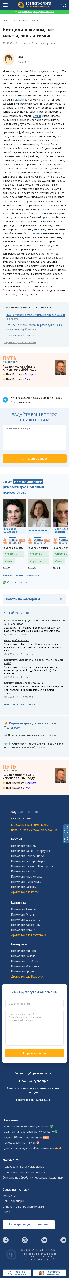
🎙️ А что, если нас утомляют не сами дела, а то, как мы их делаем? (34, 745)
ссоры (28, 221)
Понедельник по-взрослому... (27, 735)
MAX (27, 379)
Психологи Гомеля (23, 956)
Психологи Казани (23, 871)
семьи (37, 115)
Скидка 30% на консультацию (22, 1137)
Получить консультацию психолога (34, 11)
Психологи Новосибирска (28, 856)
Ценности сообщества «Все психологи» (28, 1148)
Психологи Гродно (23, 971)
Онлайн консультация (33, 1081)
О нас (6, 1212)
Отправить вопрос (34, 1053)
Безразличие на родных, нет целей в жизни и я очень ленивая (34, 622)
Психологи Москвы (23, 846)
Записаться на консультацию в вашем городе (33, 1090)
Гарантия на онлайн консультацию (26, 1126)
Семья (8, 561)
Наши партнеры (13, 1201)
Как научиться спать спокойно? (24, 682)
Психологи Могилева (25, 966)
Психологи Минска (23, 951)
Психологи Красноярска (26, 876)
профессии (48, 217)
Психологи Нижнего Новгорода (32, 866)
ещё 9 (6, 567)
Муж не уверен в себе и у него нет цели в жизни (35, 314)
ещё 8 (56, 567)
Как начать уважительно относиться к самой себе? (33, 661)
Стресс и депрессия (43, 43)
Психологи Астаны (23, 914)
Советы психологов (27, 20)
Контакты (9, 1195)
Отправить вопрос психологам (23, 1206)
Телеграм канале (21, 402)
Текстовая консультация (33, 1100)
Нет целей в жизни (16, 640)
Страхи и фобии (35, 562)
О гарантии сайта (18, 582)
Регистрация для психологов (28, 1224)
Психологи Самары (23, 887)
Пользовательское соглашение (23, 1166)
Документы (11, 1160)
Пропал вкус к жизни (18, 335)
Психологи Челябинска (26, 881)
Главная (7, 20)
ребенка (37, 233)
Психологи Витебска (24, 961)
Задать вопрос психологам (20, 342)
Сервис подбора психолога (33, 1073)
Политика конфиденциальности (24, 1172)
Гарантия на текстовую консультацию (28, 1131)
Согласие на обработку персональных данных (33, 1177)
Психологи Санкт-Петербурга (30, 851)
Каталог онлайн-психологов (21, 575)
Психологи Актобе (23, 930)
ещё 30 (32, 567)
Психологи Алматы (23, 909)
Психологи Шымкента (25, 919)
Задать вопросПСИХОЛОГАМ (66, 834)
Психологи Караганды (25, 925)
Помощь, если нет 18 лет (19, 1142)
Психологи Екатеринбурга (28, 861)
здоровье (48, 201)
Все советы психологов (19, 704)
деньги (19, 99)
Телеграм (30, 374)
